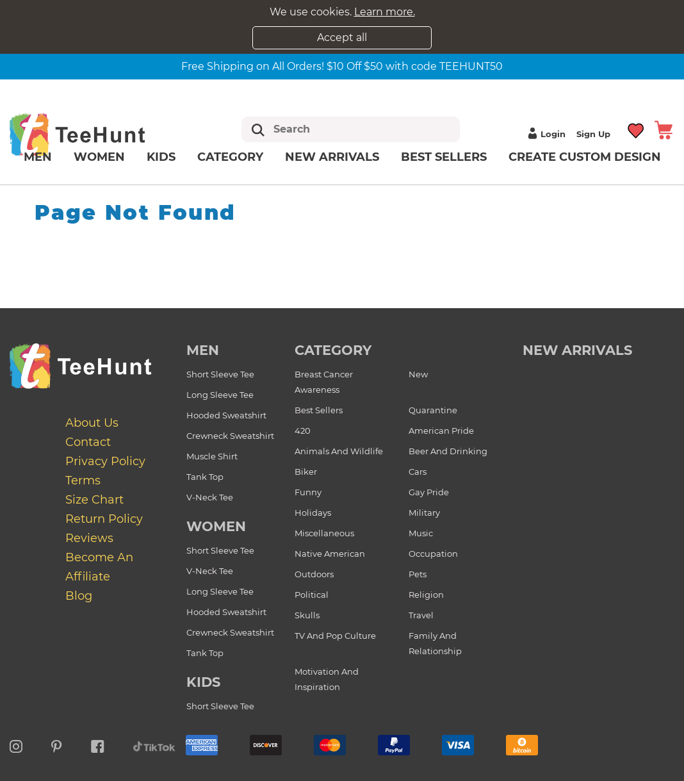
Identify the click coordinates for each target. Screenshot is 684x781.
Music (421, 533)
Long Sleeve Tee (220, 395)
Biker (306, 471)
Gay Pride (429, 492)
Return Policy (104, 519)
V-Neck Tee (209, 497)
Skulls (307, 615)
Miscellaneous (324, 533)
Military (424, 512)
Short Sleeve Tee (220, 374)
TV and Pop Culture (335, 635)
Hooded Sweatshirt (226, 415)
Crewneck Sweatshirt (230, 436)
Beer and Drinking (448, 451)
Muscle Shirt (212, 456)
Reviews (89, 538)
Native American (330, 553)
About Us (91, 423)
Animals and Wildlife (339, 451)
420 (303, 430)
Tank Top (205, 477)
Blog (78, 596)
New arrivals (332, 157)
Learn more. (384, 12)
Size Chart (94, 500)
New (418, 374)
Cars (418, 471)
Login (545, 134)
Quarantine (433, 410)
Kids (161, 157)
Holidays (313, 512)
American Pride (441, 430)
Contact (88, 442)
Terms (83, 480)
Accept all (342, 37)
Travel (421, 615)
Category (230, 157)
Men (38, 157)
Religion (426, 594)
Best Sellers (444, 157)
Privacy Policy (105, 461)
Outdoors (314, 574)
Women (99, 157)
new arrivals (577, 350)
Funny (308, 492)
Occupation (433, 553)
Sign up (593, 134)
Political (312, 594)
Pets (418, 574)
